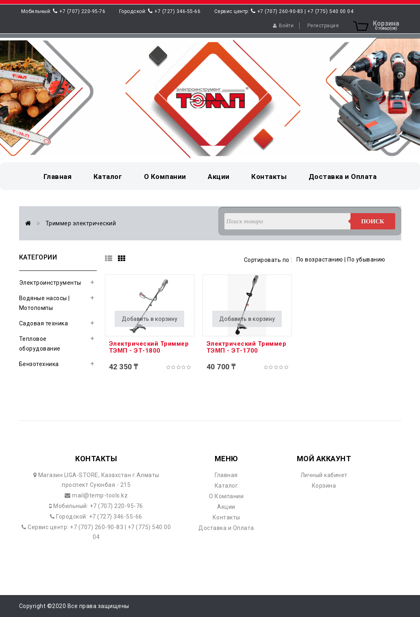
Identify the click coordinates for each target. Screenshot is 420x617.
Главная (226, 475)
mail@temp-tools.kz (99, 495)
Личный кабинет (324, 475)
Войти (283, 25)
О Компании (226, 496)
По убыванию (366, 259)
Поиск (372, 221)
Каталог (226, 485)
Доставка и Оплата (226, 528)
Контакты (226, 517)
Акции (226, 507)
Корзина (324, 485)
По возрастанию (319, 259)
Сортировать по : (268, 260)
